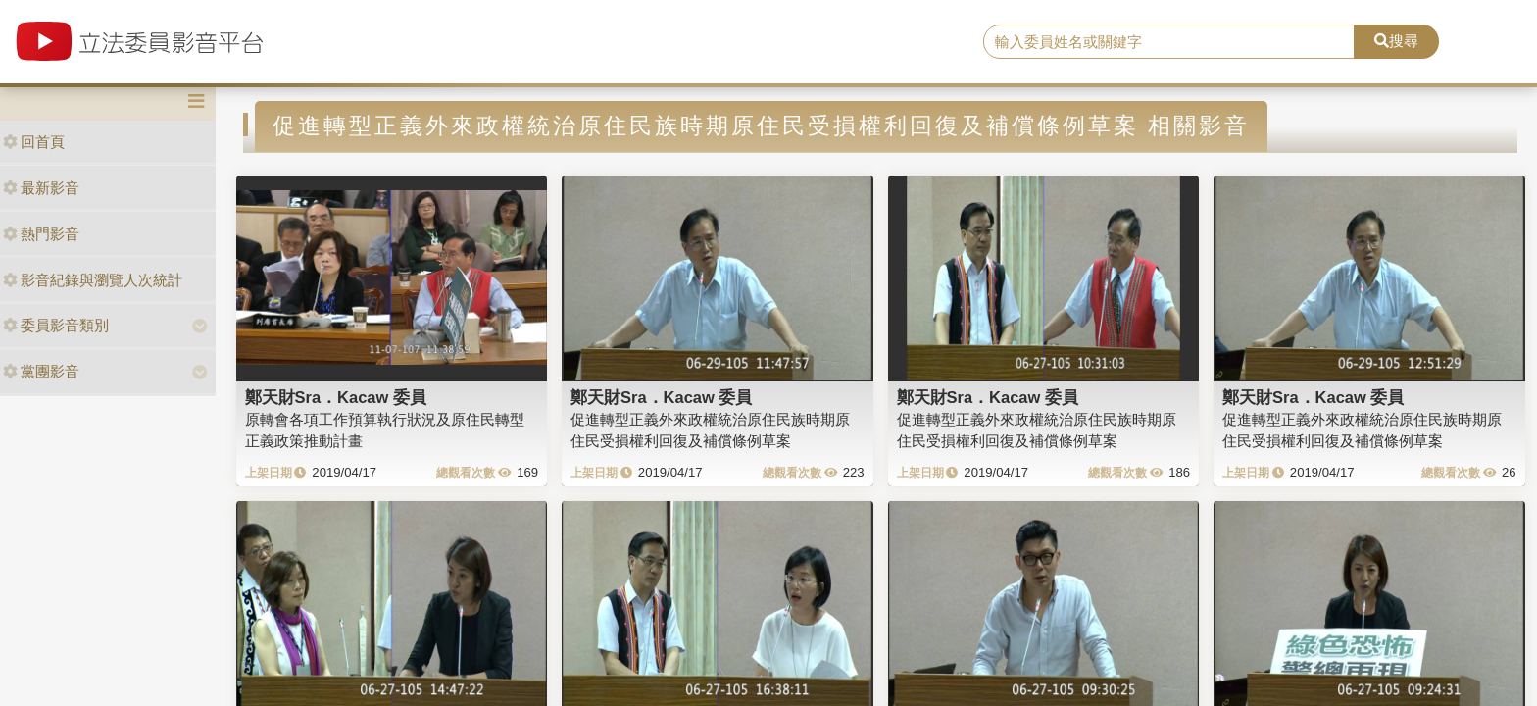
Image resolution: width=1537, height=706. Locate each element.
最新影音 (41, 187)
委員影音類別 (56, 325)
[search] (1169, 42)
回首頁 (34, 141)
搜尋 (1396, 40)
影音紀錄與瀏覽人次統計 (92, 280)
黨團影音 (41, 371)
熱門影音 (41, 234)
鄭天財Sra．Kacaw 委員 (335, 397)
